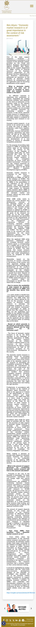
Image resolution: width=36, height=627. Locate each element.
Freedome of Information (27, 621)
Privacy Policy (30, 619)
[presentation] (4, 608)
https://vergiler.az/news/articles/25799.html (21, 593)
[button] (3, 623)
